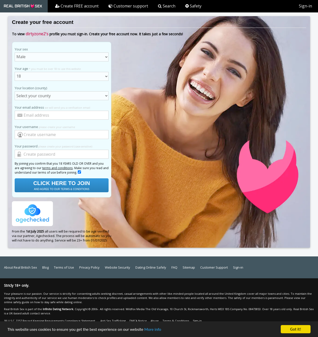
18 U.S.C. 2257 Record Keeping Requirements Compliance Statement (49, 321)
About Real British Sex (20, 267)
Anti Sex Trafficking (113, 321)
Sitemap (189, 267)
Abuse (155, 321)
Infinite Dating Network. (58, 309)
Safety (193, 6)
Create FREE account (77, 6)
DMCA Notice (138, 321)
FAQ (174, 267)
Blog (45, 267)
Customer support (128, 6)
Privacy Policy (89, 267)
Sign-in (305, 6)
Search (166, 6)
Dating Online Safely (150, 267)
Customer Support (214, 267)
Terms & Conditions (175, 321)
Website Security (117, 267)
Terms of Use (64, 267)
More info (152, 330)
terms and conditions (57, 168)
